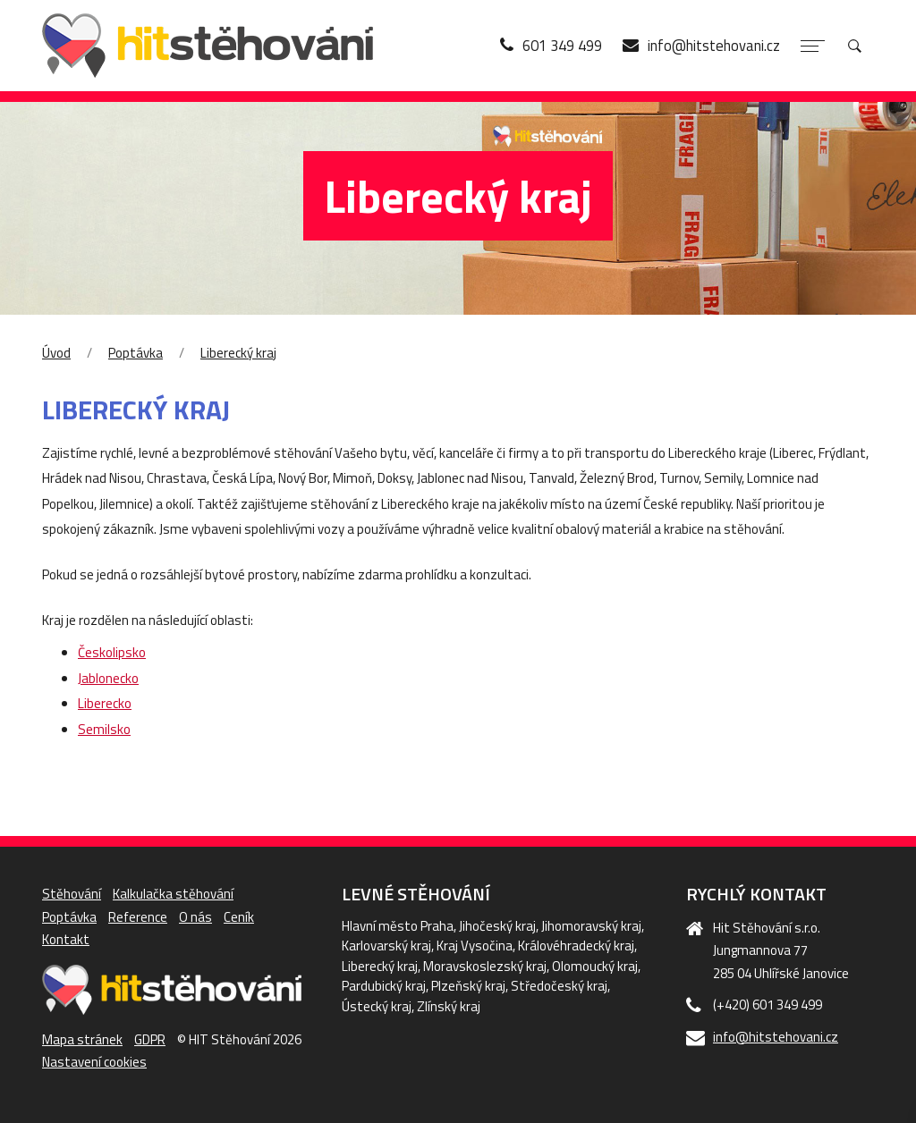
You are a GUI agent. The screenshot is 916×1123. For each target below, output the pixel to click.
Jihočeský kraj (497, 926)
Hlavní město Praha (398, 926)
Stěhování (71, 893)
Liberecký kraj (238, 352)
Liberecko (104, 703)
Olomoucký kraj (595, 966)
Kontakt (65, 939)
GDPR (149, 1039)
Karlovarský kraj (386, 945)
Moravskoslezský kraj (485, 966)
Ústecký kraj (376, 1006)
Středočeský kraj (559, 985)
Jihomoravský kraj (591, 926)
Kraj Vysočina (475, 945)
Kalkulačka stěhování (173, 893)
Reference (137, 917)
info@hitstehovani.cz (775, 1036)
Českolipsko (112, 652)
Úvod (56, 352)
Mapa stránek (82, 1039)
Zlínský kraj (448, 1006)
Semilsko (104, 729)
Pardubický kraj (384, 985)
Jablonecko (108, 678)
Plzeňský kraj (468, 985)
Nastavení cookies (94, 1061)
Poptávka (135, 352)
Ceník (239, 917)
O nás (195, 917)
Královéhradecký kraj (576, 945)
